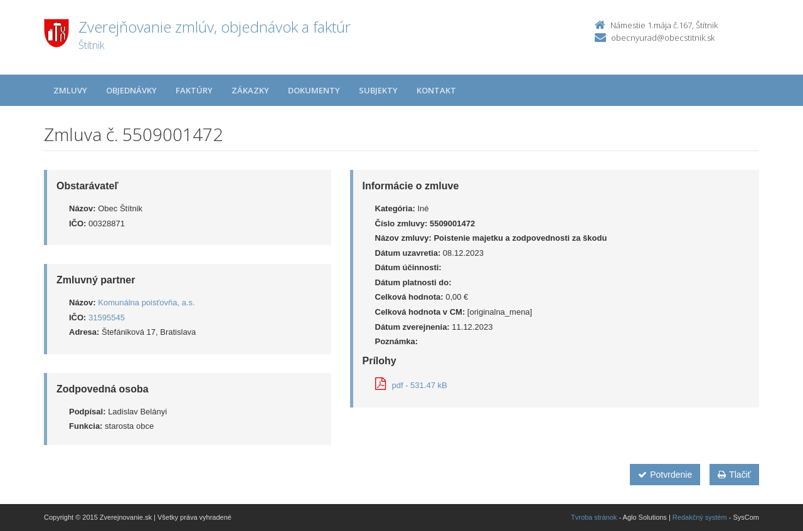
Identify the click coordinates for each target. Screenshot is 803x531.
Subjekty (378, 90)
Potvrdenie (665, 475)
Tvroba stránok (594, 517)
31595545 (106, 317)
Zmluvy (70, 90)
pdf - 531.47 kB (411, 385)
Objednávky (131, 90)
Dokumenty (314, 90)
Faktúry (194, 90)
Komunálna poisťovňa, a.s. (146, 302)
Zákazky (250, 90)
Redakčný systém (700, 517)
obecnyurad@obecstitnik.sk (663, 37)
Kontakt (436, 90)
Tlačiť (734, 475)
